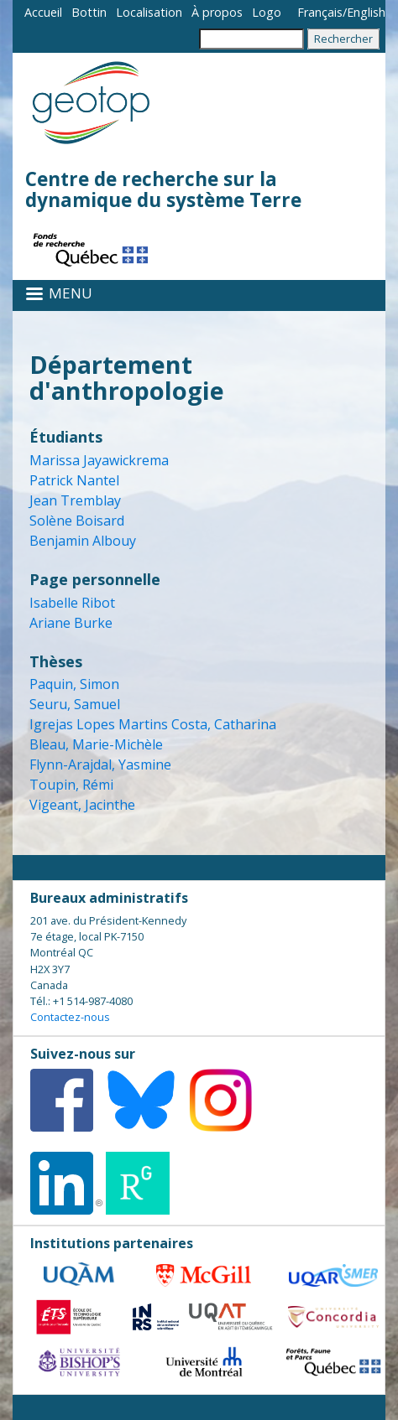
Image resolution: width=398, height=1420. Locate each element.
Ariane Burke (71, 623)
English (366, 12)
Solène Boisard (76, 520)
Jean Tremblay (75, 500)
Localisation (149, 12)
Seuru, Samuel (74, 704)
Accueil (43, 12)
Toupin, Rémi (71, 784)
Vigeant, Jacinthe (82, 805)
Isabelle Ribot (72, 602)
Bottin (89, 12)
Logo (266, 12)
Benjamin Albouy (82, 540)
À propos (217, 12)
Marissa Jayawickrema (99, 460)
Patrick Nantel (74, 480)
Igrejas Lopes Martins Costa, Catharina (152, 724)
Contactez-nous (70, 1016)
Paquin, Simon (74, 684)
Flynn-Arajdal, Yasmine (100, 764)
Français (320, 12)
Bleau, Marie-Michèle (96, 744)
